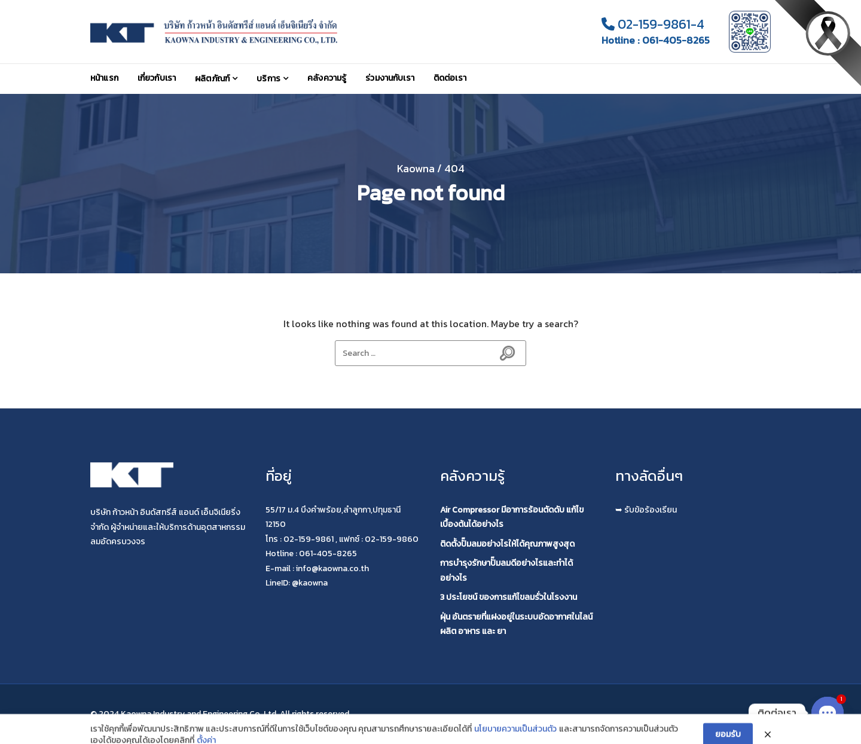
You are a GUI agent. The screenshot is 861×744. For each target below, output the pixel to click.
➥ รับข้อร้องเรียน (646, 510)
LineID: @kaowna (296, 583)
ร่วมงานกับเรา (389, 78)
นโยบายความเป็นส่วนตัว (515, 737)
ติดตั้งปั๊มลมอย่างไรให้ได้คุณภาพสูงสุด (507, 544)
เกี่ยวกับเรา (157, 78)
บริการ (268, 78)
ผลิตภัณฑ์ (212, 78)
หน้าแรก (104, 78)
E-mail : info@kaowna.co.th (317, 568)
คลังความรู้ (326, 78)
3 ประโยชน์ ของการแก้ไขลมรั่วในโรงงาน (508, 597)
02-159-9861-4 (653, 24)
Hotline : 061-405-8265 (656, 40)
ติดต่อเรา (449, 78)
